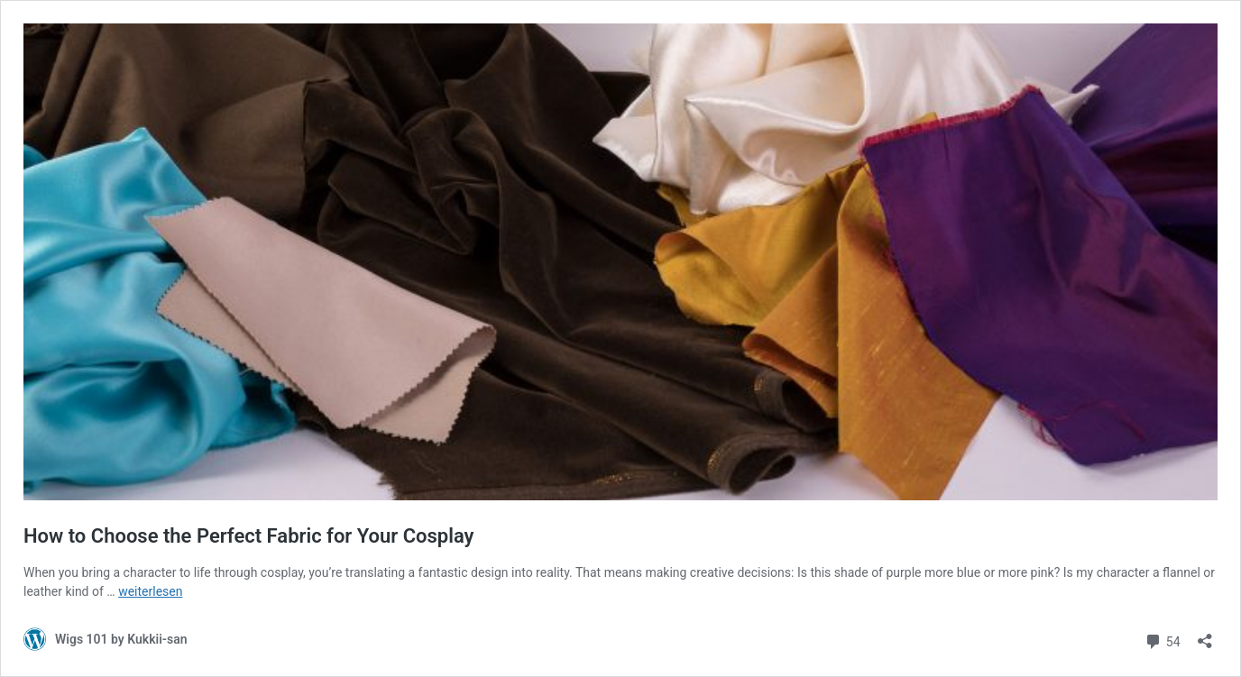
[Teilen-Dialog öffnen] (1205, 635)
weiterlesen (150, 591)
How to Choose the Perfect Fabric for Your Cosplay (248, 536)
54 (1162, 639)
